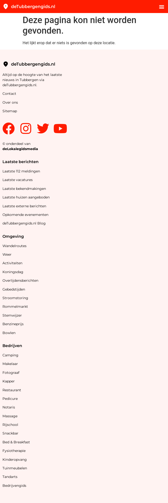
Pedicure (10, 398)
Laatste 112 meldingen (21, 171)
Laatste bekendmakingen (24, 188)
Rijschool (10, 424)
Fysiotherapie (14, 450)
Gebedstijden (13, 289)
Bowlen (8, 333)
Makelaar (10, 364)
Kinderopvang (14, 459)
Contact (9, 93)
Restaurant (11, 390)
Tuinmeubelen (14, 468)
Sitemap (10, 111)
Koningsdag (12, 272)
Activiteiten (12, 263)
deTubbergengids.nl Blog (24, 223)
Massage (9, 416)
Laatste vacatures (17, 180)
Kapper (9, 381)
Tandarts (9, 477)
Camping (10, 355)
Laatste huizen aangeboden (26, 197)
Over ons (10, 102)
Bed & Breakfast (16, 442)
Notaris (8, 407)
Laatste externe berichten (24, 206)
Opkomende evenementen (25, 214)
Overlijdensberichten (20, 280)
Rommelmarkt (15, 306)
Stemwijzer (12, 315)
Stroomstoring (15, 298)
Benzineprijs (13, 324)
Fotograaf (11, 372)
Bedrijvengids (14, 485)
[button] (161, 6)
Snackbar (10, 433)
